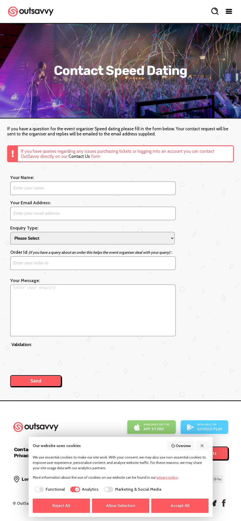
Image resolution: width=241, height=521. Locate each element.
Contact (23, 449)
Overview (181, 445)
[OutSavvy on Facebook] (223, 503)
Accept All (179, 505)
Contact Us (79, 156)
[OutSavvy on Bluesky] (212, 503)
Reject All (61, 505)
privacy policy (167, 477)
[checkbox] (49, 489)
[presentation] (50, 358)
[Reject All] (202, 446)
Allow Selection (120, 505)
